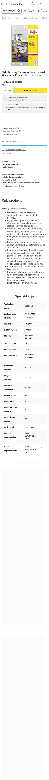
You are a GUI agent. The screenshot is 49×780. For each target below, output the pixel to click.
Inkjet (37, 183)
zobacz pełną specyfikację (14, 186)
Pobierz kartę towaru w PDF (15, 150)
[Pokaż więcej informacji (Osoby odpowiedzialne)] (41, 447)
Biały (15, 180)
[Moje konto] (32, 4)
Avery (12, 161)
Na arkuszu (18, 183)
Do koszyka (30, 91)
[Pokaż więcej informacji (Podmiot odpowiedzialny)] (41, 434)
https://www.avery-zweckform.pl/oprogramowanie (21, 281)
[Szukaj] (18, 10)
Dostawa (9, 141)
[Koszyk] (39, 3)
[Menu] (46, 4)
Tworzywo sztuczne (16, 177)
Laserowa (20, 174)
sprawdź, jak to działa (16, 100)
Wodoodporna (29, 183)
